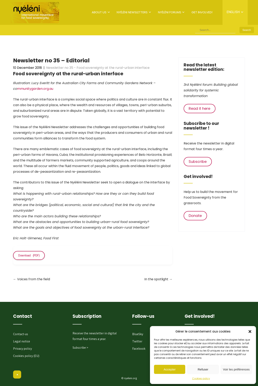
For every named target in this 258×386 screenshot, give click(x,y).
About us (99, 12)
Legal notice (21, 341)
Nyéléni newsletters (132, 12)
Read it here (199, 108)
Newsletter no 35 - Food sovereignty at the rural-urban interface (98, 67)
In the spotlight (158, 279)
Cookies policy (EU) (26, 356)
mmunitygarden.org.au (35, 88)
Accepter (170, 369)
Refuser (203, 369)
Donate (195, 215)
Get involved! (201, 12)
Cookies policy (201, 378)
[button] (250, 332)
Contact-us (20, 334)
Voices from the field (31, 279)
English (233, 12)
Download (24, 255)
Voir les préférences (236, 369)
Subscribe (198, 161)
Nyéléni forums (169, 12)
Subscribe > (80, 347)
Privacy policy (22, 348)
